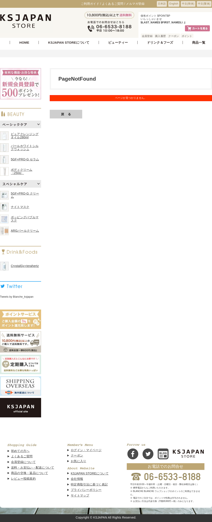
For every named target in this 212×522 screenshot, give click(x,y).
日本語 (162, 3)
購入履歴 (160, 36)
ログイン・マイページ (86, 450)
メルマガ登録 (135, 3)
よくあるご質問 (22, 456)
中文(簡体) (188, 3)
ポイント (187, 36)
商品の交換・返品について (29, 473)
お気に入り (78, 461)
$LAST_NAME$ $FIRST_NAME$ (161, 22)
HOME (24, 42)
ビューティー (118, 42)
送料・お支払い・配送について (32, 467)
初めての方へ (20, 451)
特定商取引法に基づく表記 (89, 484)
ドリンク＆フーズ (160, 42)
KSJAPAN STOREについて (68, 42)
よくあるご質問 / (113, 3)
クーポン (173, 36)
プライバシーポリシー (86, 490)
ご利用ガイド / (91, 3)
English (173, 3)
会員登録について (23, 462)
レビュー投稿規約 (23, 478)
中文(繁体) (204, 3)
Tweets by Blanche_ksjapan (17, 296)
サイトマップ (80, 495)
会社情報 (77, 478)
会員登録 (147, 36)
